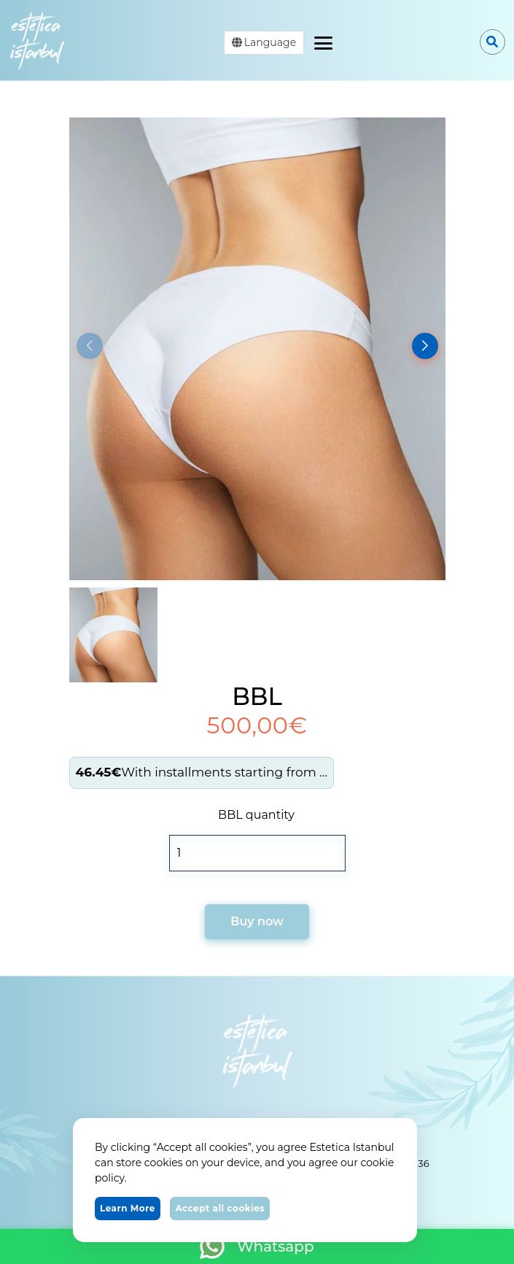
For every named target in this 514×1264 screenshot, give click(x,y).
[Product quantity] (257, 853)
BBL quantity (256, 815)
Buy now (257, 921)
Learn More (127, 1208)
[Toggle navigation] (323, 40)
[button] (425, 346)
